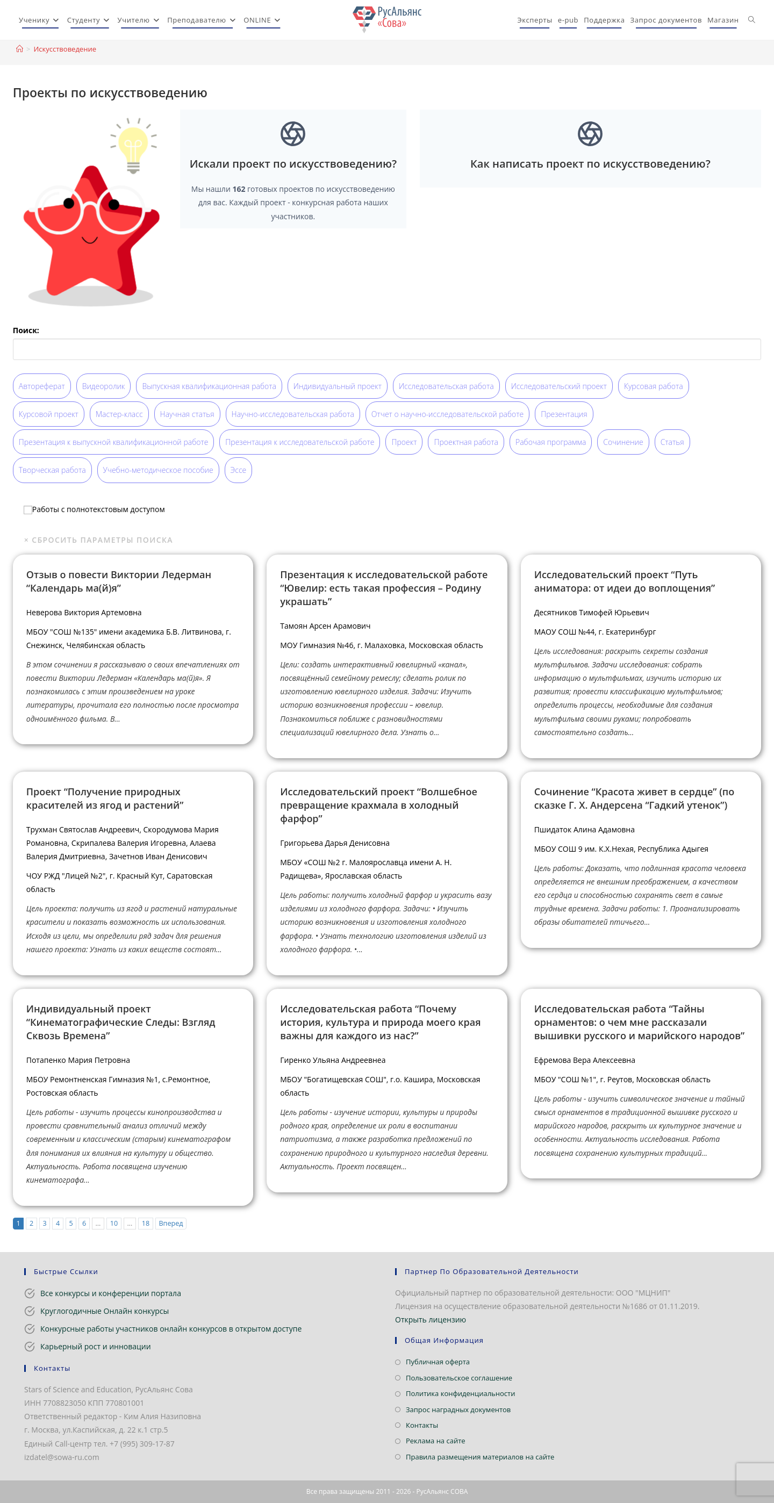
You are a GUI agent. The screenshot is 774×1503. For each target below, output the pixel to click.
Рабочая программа (550, 442)
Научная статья (187, 414)
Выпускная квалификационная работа (209, 386)
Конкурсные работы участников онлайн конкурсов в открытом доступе (171, 1329)
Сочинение (623, 442)
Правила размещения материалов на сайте (480, 1457)
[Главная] (19, 49)
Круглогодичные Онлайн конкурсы (104, 1311)
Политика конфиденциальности (460, 1393)
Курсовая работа (653, 386)
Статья (672, 442)
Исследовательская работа (446, 386)
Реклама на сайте (435, 1441)
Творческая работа (52, 470)
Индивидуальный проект (337, 386)
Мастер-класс (119, 414)
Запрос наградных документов (458, 1409)
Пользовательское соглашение (459, 1378)
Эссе (239, 470)
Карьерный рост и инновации (95, 1346)
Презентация (564, 414)
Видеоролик (103, 386)
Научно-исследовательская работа (293, 414)
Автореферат (42, 386)
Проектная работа (466, 442)
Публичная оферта (438, 1362)
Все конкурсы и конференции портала (110, 1293)
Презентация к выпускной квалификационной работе (114, 442)
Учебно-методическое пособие (158, 470)
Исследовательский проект (559, 386)
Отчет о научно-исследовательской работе (447, 414)
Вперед (171, 1223)
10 (114, 1223)
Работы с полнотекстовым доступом (94, 509)
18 (145, 1223)
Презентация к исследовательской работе (299, 442)
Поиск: (26, 330)
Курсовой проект (48, 414)
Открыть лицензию (430, 1319)
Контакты (422, 1425)
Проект (404, 442)
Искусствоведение (64, 49)
